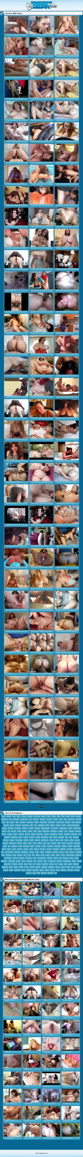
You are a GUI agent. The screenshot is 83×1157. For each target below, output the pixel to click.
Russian (10, 828)
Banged (30, 828)
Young (68, 816)
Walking (71, 831)
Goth (34, 858)
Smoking (9, 855)
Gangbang (41, 825)
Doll (30, 819)
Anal (10, 819)
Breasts (19, 855)
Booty (38, 855)
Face (25, 864)
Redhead (17, 852)
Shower (64, 846)
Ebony (61, 834)
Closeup (49, 858)
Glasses (37, 840)
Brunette (18, 825)
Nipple (12, 840)
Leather (52, 870)
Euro (45, 861)
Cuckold (42, 819)
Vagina (4, 828)
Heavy (56, 858)
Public (48, 855)
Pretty (64, 825)
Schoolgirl (51, 822)
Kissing (29, 870)
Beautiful (78, 819)
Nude (29, 843)
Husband (4, 861)
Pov (33, 855)
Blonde (49, 849)
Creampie (71, 819)
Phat (61, 840)
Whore (72, 840)
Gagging (65, 858)
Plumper (35, 819)
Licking (77, 870)
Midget (78, 867)
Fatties (38, 864)
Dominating (67, 861)
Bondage (67, 834)
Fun (35, 861)
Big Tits (27, 834)
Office (68, 867)
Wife (65, 819)
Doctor (12, 822)
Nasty (70, 864)
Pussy (4, 834)
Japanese (5, 819)
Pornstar (6, 840)
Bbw (17, 822)
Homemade (24, 819)
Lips (34, 873)
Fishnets (69, 849)
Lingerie (28, 873)
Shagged (14, 846)
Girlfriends (43, 822)
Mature (78, 816)
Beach (15, 834)
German (22, 822)
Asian (4, 846)
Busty (26, 867)
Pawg (37, 852)
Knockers (40, 834)
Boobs (62, 852)
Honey (30, 831)
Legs (57, 870)
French (52, 840)
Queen (44, 846)
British (52, 825)
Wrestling (49, 852)
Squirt (33, 834)
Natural (32, 867)
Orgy (39, 831)
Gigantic (21, 858)
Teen (14, 816)
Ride (14, 855)
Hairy (60, 819)
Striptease (12, 843)
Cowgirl (32, 837)
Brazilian (50, 846)
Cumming (18, 828)
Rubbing (63, 849)
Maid (38, 873)
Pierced (72, 852)
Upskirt (61, 831)
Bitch (42, 855)
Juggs (61, 864)
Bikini (53, 855)
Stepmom (16, 819)
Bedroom (35, 870)
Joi (55, 873)
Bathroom (44, 837)
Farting (32, 852)
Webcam (78, 852)
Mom (3, 816)
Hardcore (49, 819)
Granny (9, 816)
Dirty (58, 816)
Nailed (21, 867)
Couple (26, 849)
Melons (38, 867)
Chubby (53, 843)
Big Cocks (54, 831)
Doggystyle (63, 828)
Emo (50, 837)
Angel (55, 837)
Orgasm (6, 825)
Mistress (75, 864)
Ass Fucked (60, 822)
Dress (74, 861)
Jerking (40, 861)
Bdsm (19, 831)
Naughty (44, 867)
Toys (66, 831)
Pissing (19, 843)
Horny (71, 858)
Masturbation (45, 828)
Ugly (3, 822)
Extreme (14, 864)
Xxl (9, 846)
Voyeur (37, 822)
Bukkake (26, 846)
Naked (12, 825)
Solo (31, 825)
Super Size (46, 831)
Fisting (51, 864)
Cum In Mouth (76, 822)
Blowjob (55, 852)
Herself (15, 858)
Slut (29, 855)
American (70, 843)
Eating (79, 861)
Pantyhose (77, 849)
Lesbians (70, 870)
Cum (44, 843)
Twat (3, 855)
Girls (31, 849)
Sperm (77, 840)
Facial (70, 828)
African (24, 816)
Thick (63, 855)
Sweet (42, 852)
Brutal (73, 816)
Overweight (7, 858)
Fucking (30, 816)
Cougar (58, 825)
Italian (18, 861)
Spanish (77, 831)
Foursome (25, 825)
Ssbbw (36, 849)
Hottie (76, 858)
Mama (54, 816)
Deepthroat (51, 861)
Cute (30, 864)
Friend (21, 864)
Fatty (59, 843)
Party (20, 846)
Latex (41, 870)
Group (4, 831)
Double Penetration (73, 825)
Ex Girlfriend (9, 852)
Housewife (30, 822)
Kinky (23, 870)
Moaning (5, 867)
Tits (3, 852)
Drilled (26, 840)
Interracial (37, 816)
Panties (46, 834)
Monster (78, 855)
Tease (58, 855)
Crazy (20, 837)
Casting (38, 846)
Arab (18, 816)
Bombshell (44, 840)
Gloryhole (29, 858)
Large (14, 849)
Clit (60, 858)
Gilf (9, 831)
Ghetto (70, 846)
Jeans (23, 861)
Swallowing (53, 834)
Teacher (24, 828)
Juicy (11, 870)
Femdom (45, 864)
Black (57, 840)
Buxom (6, 870)
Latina (47, 870)
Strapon (5, 843)
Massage (50, 873)
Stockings (57, 846)
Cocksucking (42, 858)
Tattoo (32, 846)
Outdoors (43, 849)
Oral (65, 864)
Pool (25, 855)
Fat (34, 864)
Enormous (7, 864)
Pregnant (74, 834)
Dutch (4, 849)
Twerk (66, 840)
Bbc (48, 843)
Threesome (76, 828)
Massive (63, 870)
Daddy (25, 831)
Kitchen (13, 831)
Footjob (25, 837)
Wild (47, 825)
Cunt (35, 831)
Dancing (59, 861)
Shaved (9, 834)
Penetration (54, 828)
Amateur (67, 822)
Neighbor (51, 867)
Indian (44, 816)
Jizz (56, 864)
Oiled (73, 867)
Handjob (7, 837)
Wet (66, 837)
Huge (9, 849)
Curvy (34, 843)
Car (79, 834)
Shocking (77, 846)
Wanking (61, 837)
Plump (38, 837)
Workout (75, 837)
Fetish (31, 840)
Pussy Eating (70, 855)
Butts (10, 867)
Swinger (37, 828)
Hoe (70, 837)
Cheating (77, 843)
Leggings (17, 870)
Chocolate (12, 861)
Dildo (25, 843)
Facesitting (19, 840)
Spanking (56, 849)
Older (48, 816)
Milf (7, 822)
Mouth (16, 867)
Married (43, 873)
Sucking (19, 849)
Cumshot (29, 861)
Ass (35, 825)
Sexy (63, 843)
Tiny (63, 816)
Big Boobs (25, 852)
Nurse (57, 867)
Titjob (39, 843)
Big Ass (21, 834)
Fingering (14, 837)
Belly (66, 852)
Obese (63, 867)
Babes (56, 819)
